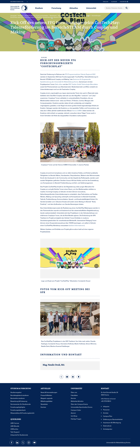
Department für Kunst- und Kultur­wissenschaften (71, 15)
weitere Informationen (76, 225)
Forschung (56, 8)
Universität (91, 8)
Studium (39, 8)
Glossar (113, 1)
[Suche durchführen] (126, 8)
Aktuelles (73, 8)
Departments (53, 15)
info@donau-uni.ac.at (108, 399)
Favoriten (124, 1)
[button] (96, 158)
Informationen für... (19, 2)
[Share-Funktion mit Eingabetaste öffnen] (61, 377)
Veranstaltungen (96, 15)
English (105, 1)
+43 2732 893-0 (106, 401)
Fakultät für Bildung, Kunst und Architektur (36, 15)
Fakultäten (20, 15)
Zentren (88, 15)
